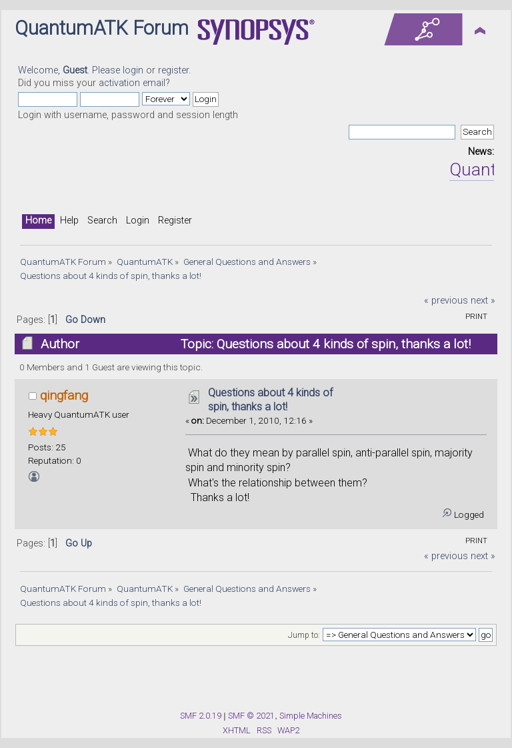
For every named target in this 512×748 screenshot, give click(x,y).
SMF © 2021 (251, 716)
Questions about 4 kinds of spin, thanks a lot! (270, 399)
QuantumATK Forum (102, 28)
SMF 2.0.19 (200, 716)
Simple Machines (310, 716)
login (133, 70)
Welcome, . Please (70, 70)
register (173, 70)
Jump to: (304, 635)
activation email (132, 83)
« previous (446, 300)
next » (483, 300)
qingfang (64, 395)
